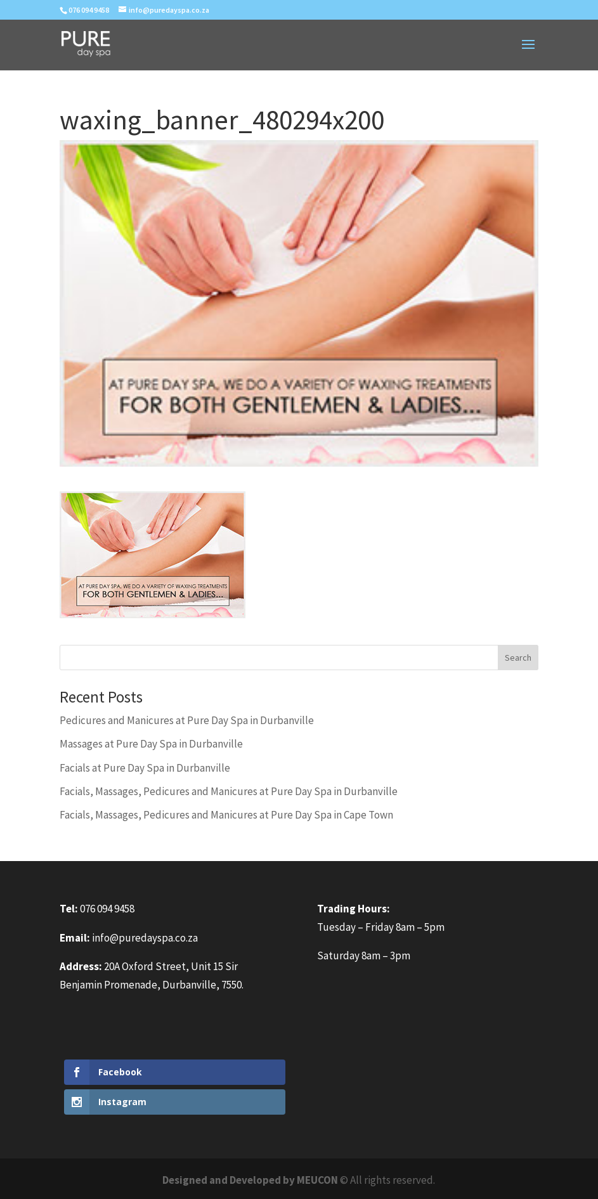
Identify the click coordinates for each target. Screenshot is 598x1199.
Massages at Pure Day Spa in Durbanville (151, 744)
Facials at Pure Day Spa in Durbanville (145, 768)
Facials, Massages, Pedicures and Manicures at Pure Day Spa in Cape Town (226, 815)
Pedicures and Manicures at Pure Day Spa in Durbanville (187, 720)
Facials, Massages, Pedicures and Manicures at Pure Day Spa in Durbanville (229, 791)
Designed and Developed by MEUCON (250, 1180)
